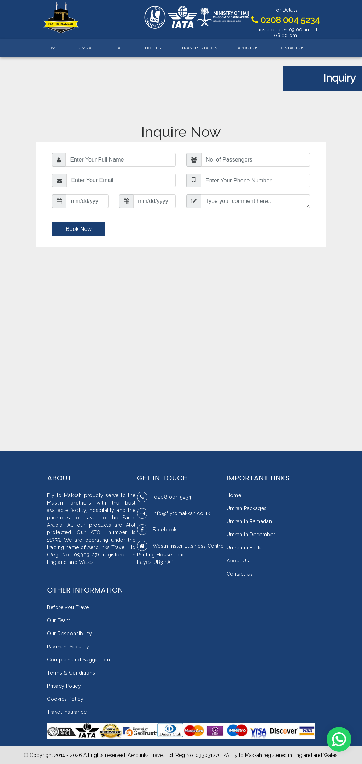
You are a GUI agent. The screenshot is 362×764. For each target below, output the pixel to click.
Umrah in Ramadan (249, 521)
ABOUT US (248, 48)
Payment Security (68, 646)
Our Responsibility (69, 633)
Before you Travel (68, 607)
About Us (238, 561)
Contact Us (240, 574)
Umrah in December (251, 534)
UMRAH (86, 48)
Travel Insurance (67, 712)
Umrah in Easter (245, 547)
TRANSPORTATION (199, 48)
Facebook (156, 529)
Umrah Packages (247, 508)
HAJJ (120, 48)
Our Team (58, 620)
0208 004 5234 (285, 19)
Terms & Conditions (71, 673)
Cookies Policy (65, 699)
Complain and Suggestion (78, 660)
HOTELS (153, 48)
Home (234, 495)
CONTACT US (291, 48)
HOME (52, 48)
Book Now (79, 229)
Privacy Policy (64, 686)
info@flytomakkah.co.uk (173, 513)
